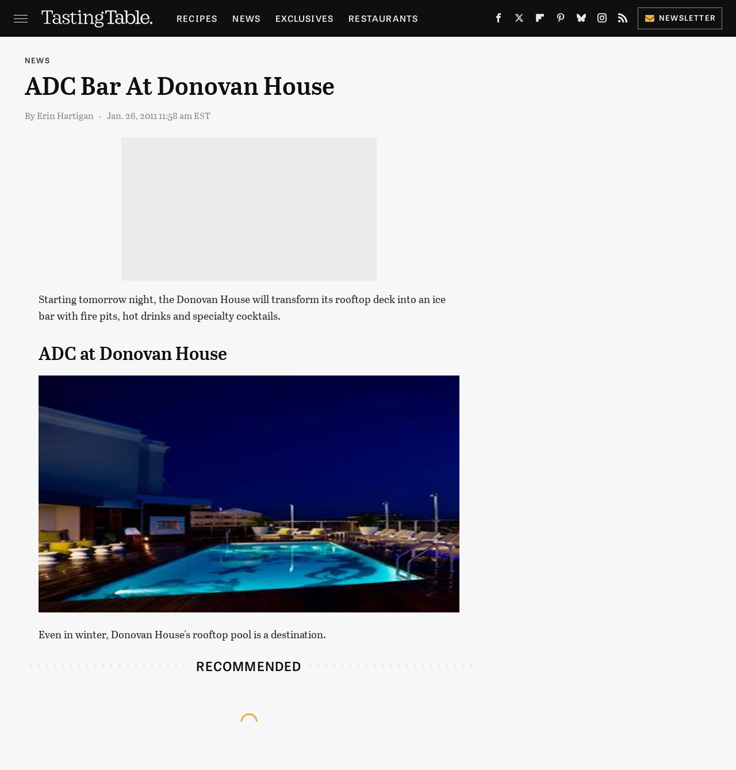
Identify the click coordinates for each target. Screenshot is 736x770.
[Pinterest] (560, 20)
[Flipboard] (540, 20)
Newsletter (680, 17)
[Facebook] (498, 20)
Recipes (197, 18)
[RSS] (622, 20)
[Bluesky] (581, 20)
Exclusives (304, 18)
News (246, 18)
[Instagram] (602, 20)
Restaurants (383, 18)
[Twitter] (519, 20)
